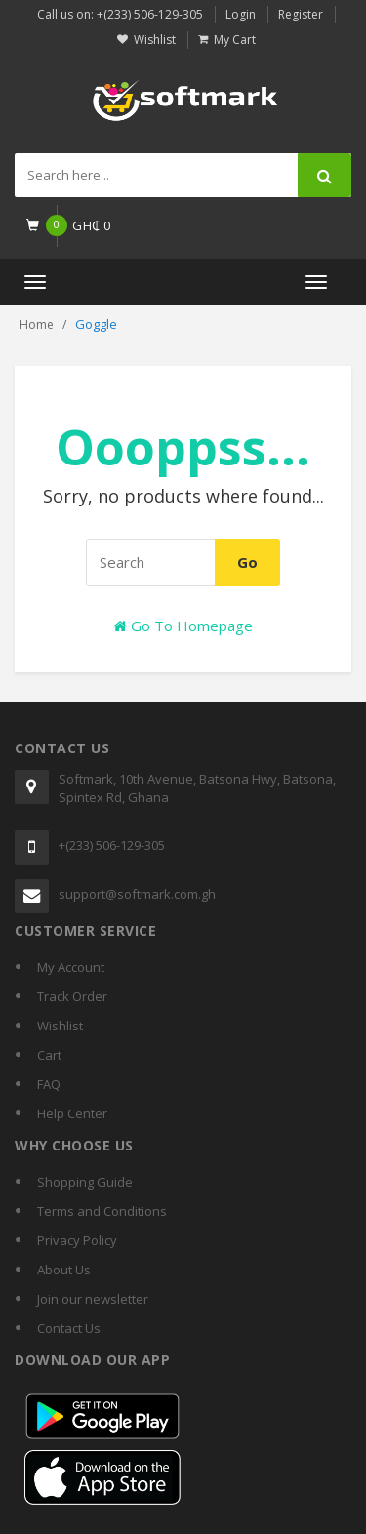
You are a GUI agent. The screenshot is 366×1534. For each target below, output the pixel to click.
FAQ (49, 1084)
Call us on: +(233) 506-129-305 (120, 14)
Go (247, 562)
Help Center (72, 1113)
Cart (49, 1055)
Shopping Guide (85, 1182)
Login (240, 14)
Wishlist (155, 39)
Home (37, 324)
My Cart (235, 39)
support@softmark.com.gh (137, 894)
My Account (70, 967)
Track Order (72, 996)
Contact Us (69, 1328)
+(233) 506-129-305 (112, 845)
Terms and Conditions (102, 1211)
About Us (64, 1269)
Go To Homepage (183, 625)
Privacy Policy (77, 1240)
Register (300, 14)
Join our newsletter (92, 1299)
